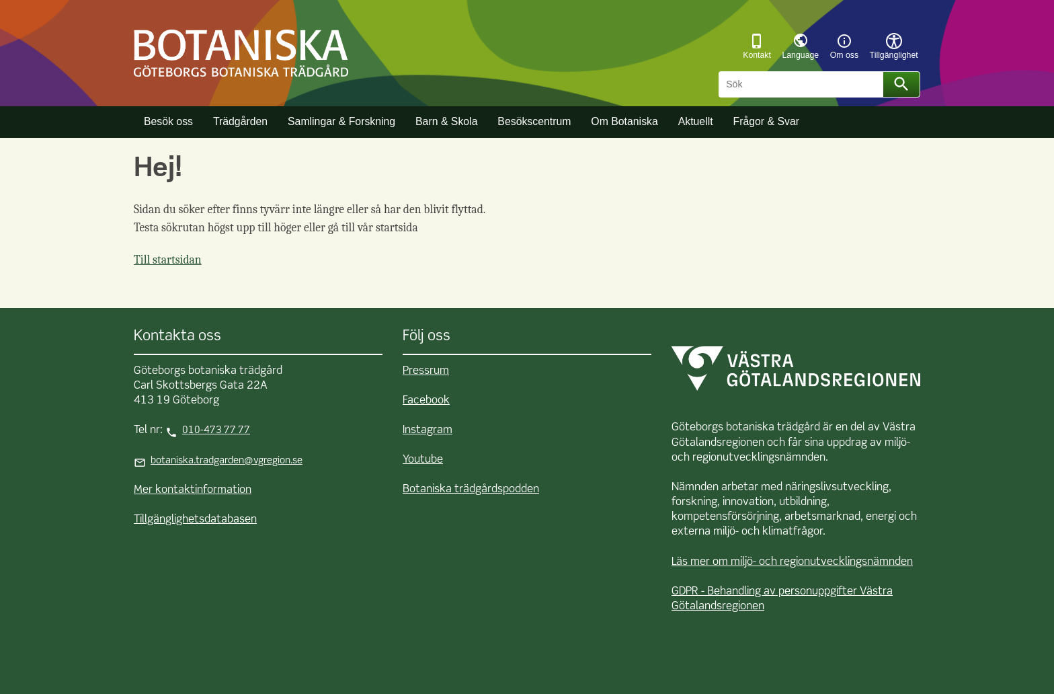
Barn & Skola (446, 121)
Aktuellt (695, 121)
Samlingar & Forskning (341, 121)
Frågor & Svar (766, 121)
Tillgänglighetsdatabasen (195, 519)
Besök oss (168, 121)
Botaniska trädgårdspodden (471, 489)
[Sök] (803, 84)
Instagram (427, 430)
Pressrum (426, 371)
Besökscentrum (534, 121)
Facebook (426, 400)
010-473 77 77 (216, 430)
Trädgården (240, 121)
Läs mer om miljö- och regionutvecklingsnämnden (792, 562)
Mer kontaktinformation (192, 490)
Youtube (423, 460)
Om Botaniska (624, 121)
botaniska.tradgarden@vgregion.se (226, 460)
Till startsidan (168, 259)
